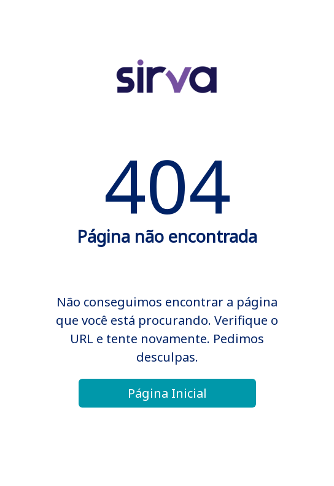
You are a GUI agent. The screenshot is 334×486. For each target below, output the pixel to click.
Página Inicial (167, 393)
